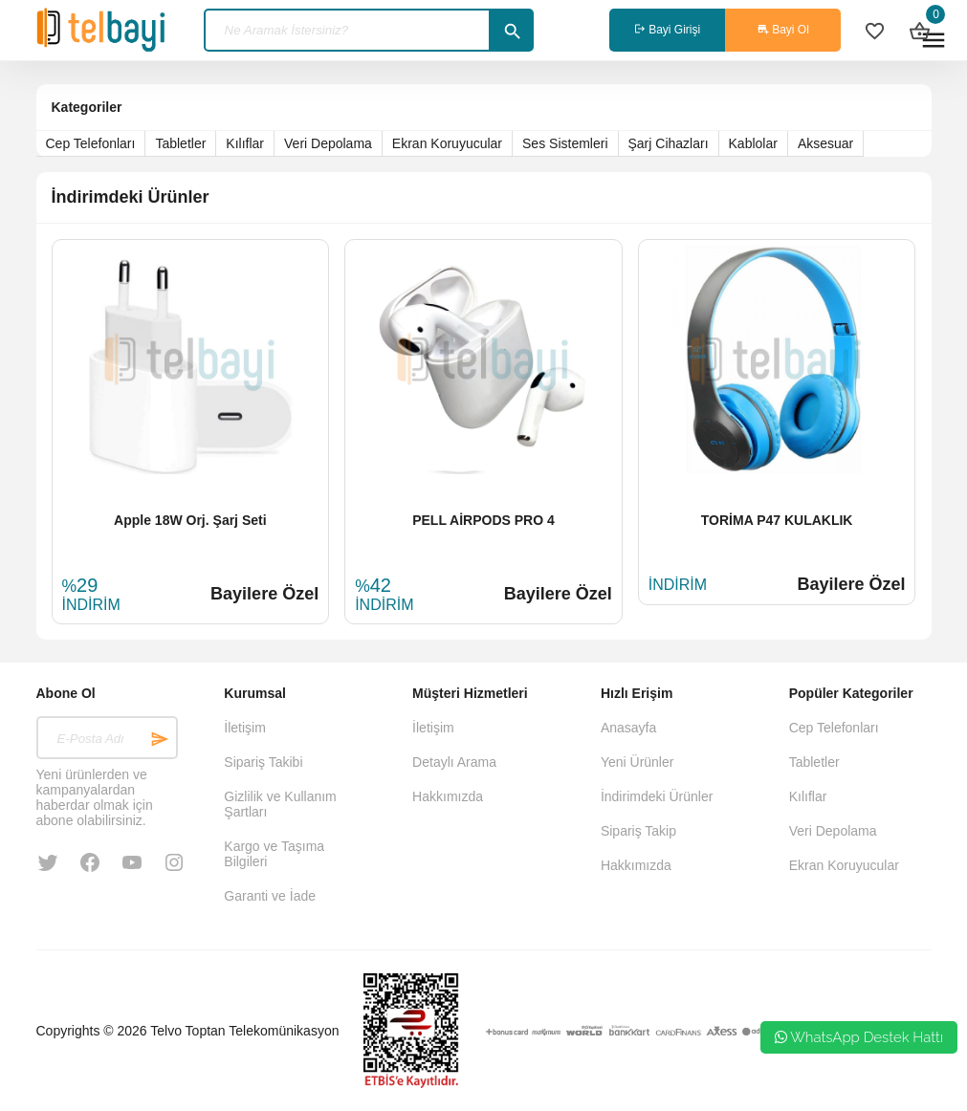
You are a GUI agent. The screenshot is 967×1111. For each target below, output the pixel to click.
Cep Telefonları (91, 143)
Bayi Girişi (667, 29)
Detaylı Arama (454, 762)
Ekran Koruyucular (447, 143)
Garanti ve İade (270, 896)
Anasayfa (628, 727)
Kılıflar (245, 143)
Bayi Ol (783, 29)
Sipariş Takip (638, 831)
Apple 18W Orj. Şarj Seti (190, 520)
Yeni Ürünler (637, 762)
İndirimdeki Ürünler (657, 796)
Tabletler (180, 143)
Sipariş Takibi (263, 762)
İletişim (245, 727)
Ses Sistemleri (564, 143)
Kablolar (753, 143)
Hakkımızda (447, 796)
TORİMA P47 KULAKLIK (777, 520)
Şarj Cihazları (668, 143)
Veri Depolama (328, 143)
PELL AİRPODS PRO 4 (483, 520)
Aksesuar (825, 143)
